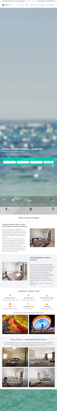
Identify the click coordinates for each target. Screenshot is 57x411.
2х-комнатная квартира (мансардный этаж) (13, 362)
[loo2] (6, 5)
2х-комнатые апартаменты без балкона (12, 382)
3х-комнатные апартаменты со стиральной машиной (40, 382)
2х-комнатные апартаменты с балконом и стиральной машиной (40, 362)
